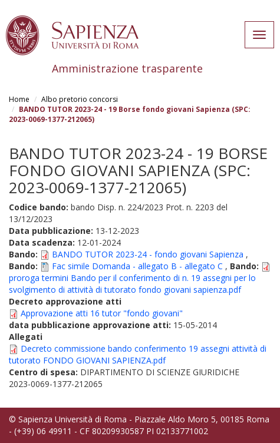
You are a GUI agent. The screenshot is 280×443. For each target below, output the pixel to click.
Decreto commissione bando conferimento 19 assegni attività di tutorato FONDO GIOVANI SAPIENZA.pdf (137, 354)
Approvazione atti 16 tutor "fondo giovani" (102, 313)
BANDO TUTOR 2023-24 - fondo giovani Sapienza (147, 254)
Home (19, 99)
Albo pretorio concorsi (79, 99)
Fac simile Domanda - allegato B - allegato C (137, 266)
